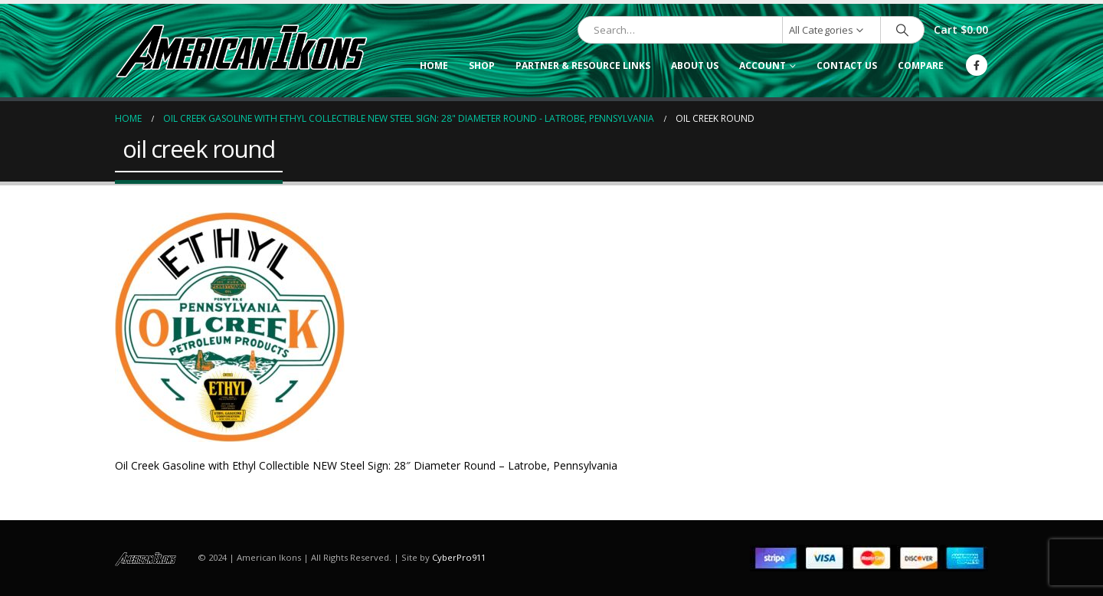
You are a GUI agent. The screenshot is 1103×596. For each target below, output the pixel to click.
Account (762, 65)
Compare (921, 65)
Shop (482, 65)
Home (434, 65)
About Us (694, 65)
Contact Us (847, 65)
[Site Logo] (241, 50)
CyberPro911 (459, 557)
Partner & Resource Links (582, 65)
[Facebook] (976, 65)
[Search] (902, 30)
